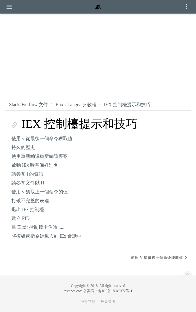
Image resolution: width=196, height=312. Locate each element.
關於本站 (88, 301)
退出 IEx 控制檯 (27, 209)
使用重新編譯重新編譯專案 (39, 156)
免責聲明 (108, 301)
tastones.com (73, 291)
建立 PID (20, 218)
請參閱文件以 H (27, 182)
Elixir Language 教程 (76, 104)
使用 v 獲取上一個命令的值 (39, 191)
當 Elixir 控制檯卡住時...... (37, 227)
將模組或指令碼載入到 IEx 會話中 (46, 236)
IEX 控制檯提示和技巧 (127, 104)
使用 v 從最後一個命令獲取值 (41, 138)
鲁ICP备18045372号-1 (115, 291)
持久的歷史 (23, 147)
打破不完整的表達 (30, 200)
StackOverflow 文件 (28, 104)
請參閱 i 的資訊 (27, 174)
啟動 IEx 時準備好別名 (34, 165)
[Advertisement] (98, 52)
